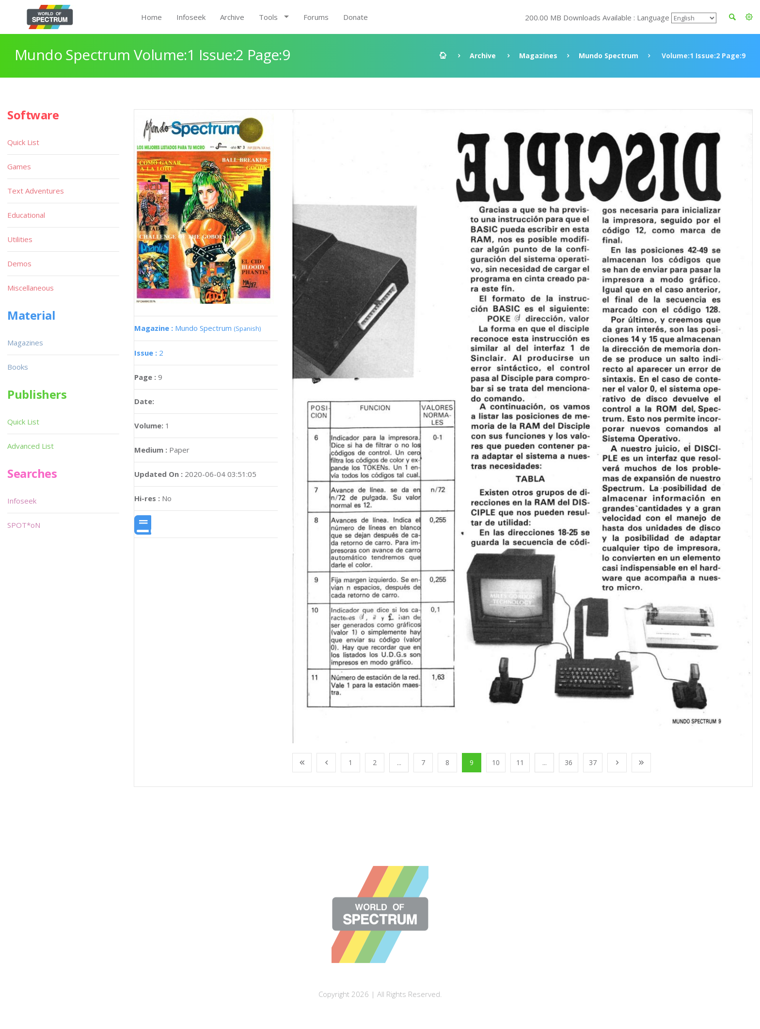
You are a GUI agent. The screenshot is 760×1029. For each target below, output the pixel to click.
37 (593, 762)
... (399, 762)
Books (17, 367)
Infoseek (191, 17)
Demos (19, 263)
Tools (268, 17)
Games (19, 166)
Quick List (23, 142)
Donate (355, 17)
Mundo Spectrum (608, 55)
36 (568, 762)
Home (151, 17)
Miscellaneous (30, 288)
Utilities (19, 239)
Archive (232, 17)
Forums (316, 17)
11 (520, 762)
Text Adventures (35, 191)
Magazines (538, 55)
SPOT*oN (23, 525)
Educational (26, 215)
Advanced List (30, 446)
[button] (749, 17)
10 (496, 762)
